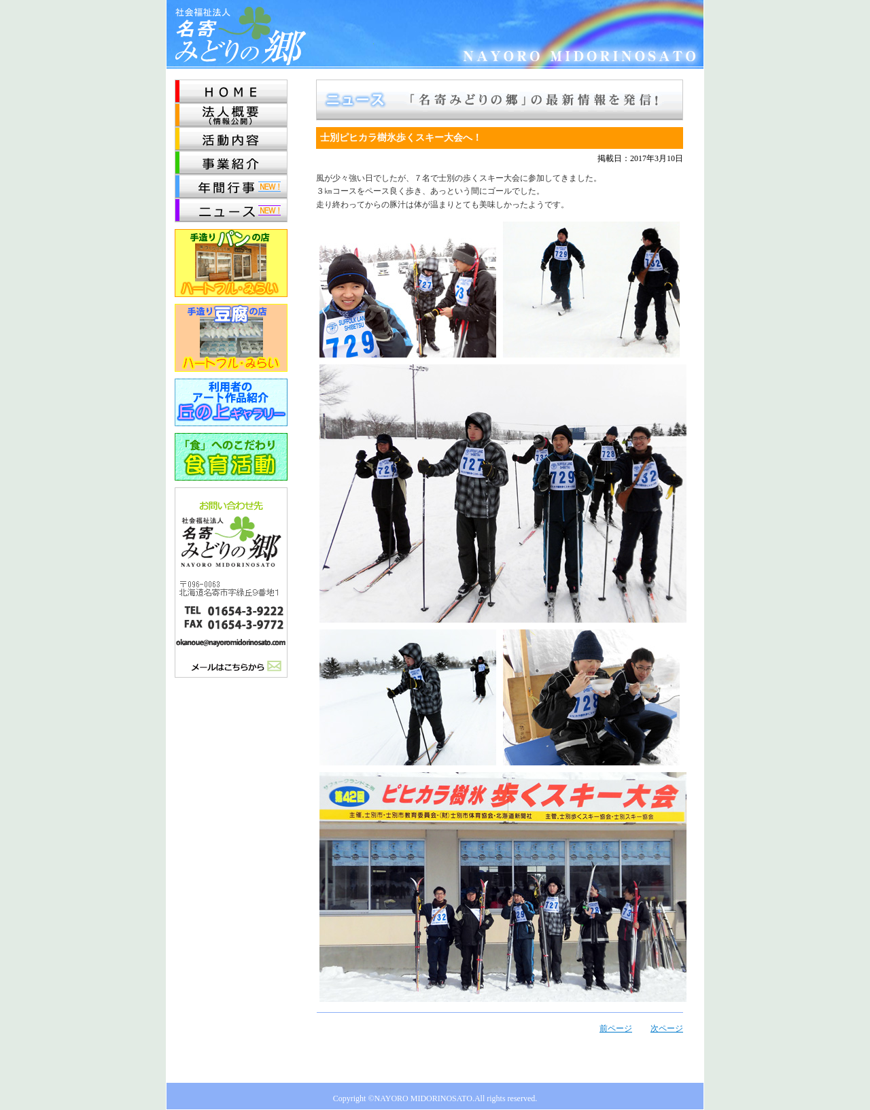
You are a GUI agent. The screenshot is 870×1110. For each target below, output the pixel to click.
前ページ (615, 1028)
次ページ (666, 1028)
